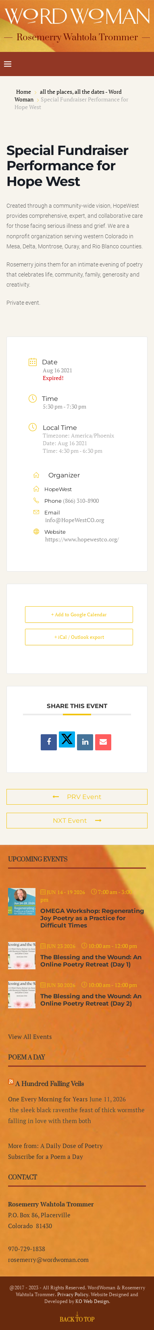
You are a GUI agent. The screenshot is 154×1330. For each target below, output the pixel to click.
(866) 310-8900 (81, 500)
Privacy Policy (72, 1294)
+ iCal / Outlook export (79, 637)
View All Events (30, 1037)
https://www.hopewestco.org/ (82, 539)
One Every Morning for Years (48, 1099)
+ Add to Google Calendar (79, 614)
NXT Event (77, 820)
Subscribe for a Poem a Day (45, 1156)
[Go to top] (77, 1319)
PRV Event (77, 797)
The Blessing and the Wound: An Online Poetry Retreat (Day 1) (91, 960)
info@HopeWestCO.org (74, 520)
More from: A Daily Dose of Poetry (55, 1146)
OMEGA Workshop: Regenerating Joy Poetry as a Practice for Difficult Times (92, 918)
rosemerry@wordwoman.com (48, 1260)
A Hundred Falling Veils (49, 1084)
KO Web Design (92, 1301)
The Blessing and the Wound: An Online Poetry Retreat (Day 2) (91, 999)
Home (24, 91)
